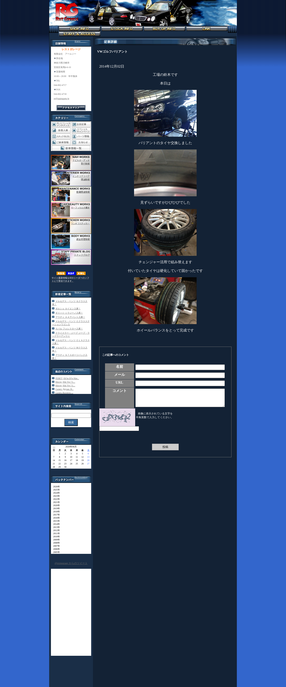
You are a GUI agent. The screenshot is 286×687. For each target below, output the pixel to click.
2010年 (55, 536)
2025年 (55, 489)
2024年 (55, 493)
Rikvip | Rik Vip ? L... (65, 382)
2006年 (55, 549)
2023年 (55, 496)
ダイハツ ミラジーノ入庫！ (69, 313)
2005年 (55, 552)
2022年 (55, 499)
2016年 (55, 518)
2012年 (55, 530)
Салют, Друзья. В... (64, 389)
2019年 (55, 508)
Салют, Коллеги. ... (64, 392)
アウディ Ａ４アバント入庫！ (70, 317)
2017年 (55, 514)
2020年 (55, 505)
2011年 (55, 533)
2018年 (55, 511)
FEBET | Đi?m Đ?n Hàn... (67, 378)
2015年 (55, 521)
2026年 (55, 486)
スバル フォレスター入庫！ (69, 328)
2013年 (55, 527)
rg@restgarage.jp (61, 98)
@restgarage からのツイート (71, 563)
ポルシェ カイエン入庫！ (68, 308)
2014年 (55, 524)
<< (54, 447)
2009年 (55, 539)
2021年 (55, 502)
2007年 (55, 546)
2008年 (55, 543)
